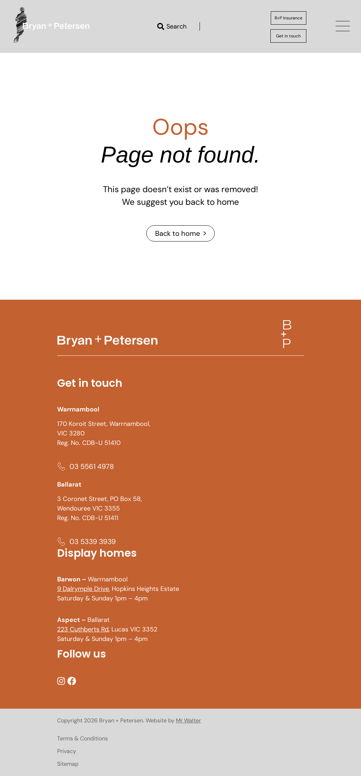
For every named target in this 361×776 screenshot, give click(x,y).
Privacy (66, 751)
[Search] (160, 26)
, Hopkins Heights (108, 589)
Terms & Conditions (82, 738)
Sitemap (68, 764)
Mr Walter (188, 720)
